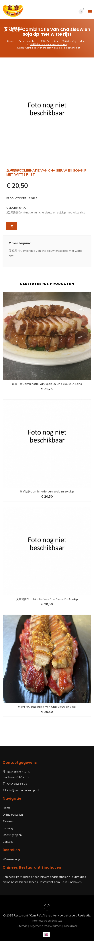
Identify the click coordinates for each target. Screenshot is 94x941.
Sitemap (22, 926)
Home (10, 41)
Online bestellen (27, 41)
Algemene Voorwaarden (46, 926)
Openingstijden (12, 835)
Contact (8, 841)
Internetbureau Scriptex (47, 920)
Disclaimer (70, 926)
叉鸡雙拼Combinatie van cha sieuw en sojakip (47, 599)
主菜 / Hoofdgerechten (74, 41)
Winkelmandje (12, 859)
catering (8, 828)
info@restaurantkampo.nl (23, 790)
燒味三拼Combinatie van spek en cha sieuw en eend (47, 384)
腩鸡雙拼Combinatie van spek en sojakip (47, 491)
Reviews (8, 821)
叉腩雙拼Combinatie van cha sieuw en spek (47, 707)
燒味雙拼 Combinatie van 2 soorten (48, 44)
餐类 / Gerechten (49, 41)
